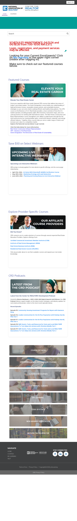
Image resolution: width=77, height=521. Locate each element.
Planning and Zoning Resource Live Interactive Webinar (42, 176)
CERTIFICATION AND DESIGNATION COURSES (38, 362)
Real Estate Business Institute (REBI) (22, 246)
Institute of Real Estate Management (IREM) (25, 243)
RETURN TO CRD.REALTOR (38, 433)
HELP (9, 458)
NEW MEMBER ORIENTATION (38, 421)
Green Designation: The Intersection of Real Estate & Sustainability (31, 132)
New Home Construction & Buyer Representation (25, 129)
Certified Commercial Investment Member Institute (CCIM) (29, 240)
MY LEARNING (38, 398)
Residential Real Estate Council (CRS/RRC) (24, 249)
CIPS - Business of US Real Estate (20, 131)
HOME (10, 451)
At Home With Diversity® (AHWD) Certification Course (41, 172)
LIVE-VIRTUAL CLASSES (38, 386)
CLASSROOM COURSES (38, 374)
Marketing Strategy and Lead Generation (37, 174)
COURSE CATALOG (38, 350)
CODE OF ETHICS (38, 409)
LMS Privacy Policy (38, 472)
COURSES (11, 454)
